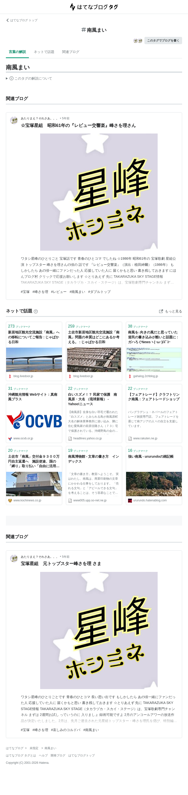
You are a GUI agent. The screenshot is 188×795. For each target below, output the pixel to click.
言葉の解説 (17, 52)
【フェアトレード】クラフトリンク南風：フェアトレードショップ (153, 396)
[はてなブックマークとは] (36, 311)
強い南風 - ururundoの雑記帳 (151, 456)
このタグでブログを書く (163, 40)
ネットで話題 (44, 52)
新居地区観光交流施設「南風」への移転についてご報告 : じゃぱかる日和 (33, 337)
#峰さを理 (40, 292)
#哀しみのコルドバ (66, 730)
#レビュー (59, 292)
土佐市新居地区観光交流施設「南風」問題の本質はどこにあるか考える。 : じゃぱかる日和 (93, 337)
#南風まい (77, 292)
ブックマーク (19, 326)
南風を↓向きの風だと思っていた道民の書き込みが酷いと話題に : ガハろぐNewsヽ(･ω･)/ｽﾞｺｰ (153, 337)
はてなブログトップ (81, 755)
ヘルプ (43, 755)
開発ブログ (58, 755)
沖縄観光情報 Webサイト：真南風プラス (32, 396)
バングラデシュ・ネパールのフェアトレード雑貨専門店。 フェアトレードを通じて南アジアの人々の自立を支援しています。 (153, 419)
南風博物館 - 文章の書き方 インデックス (93, 458)
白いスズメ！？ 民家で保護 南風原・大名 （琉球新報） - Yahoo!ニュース (92, 399)
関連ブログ (70, 52)
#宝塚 (25, 292)
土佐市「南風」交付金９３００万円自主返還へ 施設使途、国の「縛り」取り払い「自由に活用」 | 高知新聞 (33, 461)
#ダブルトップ (99, 292)
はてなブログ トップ (21, 20)
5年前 (66, 118)
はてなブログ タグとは (21, 755)
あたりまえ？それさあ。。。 (40, 118)
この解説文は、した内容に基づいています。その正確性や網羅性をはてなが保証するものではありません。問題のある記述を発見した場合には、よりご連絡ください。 (29, 79)
